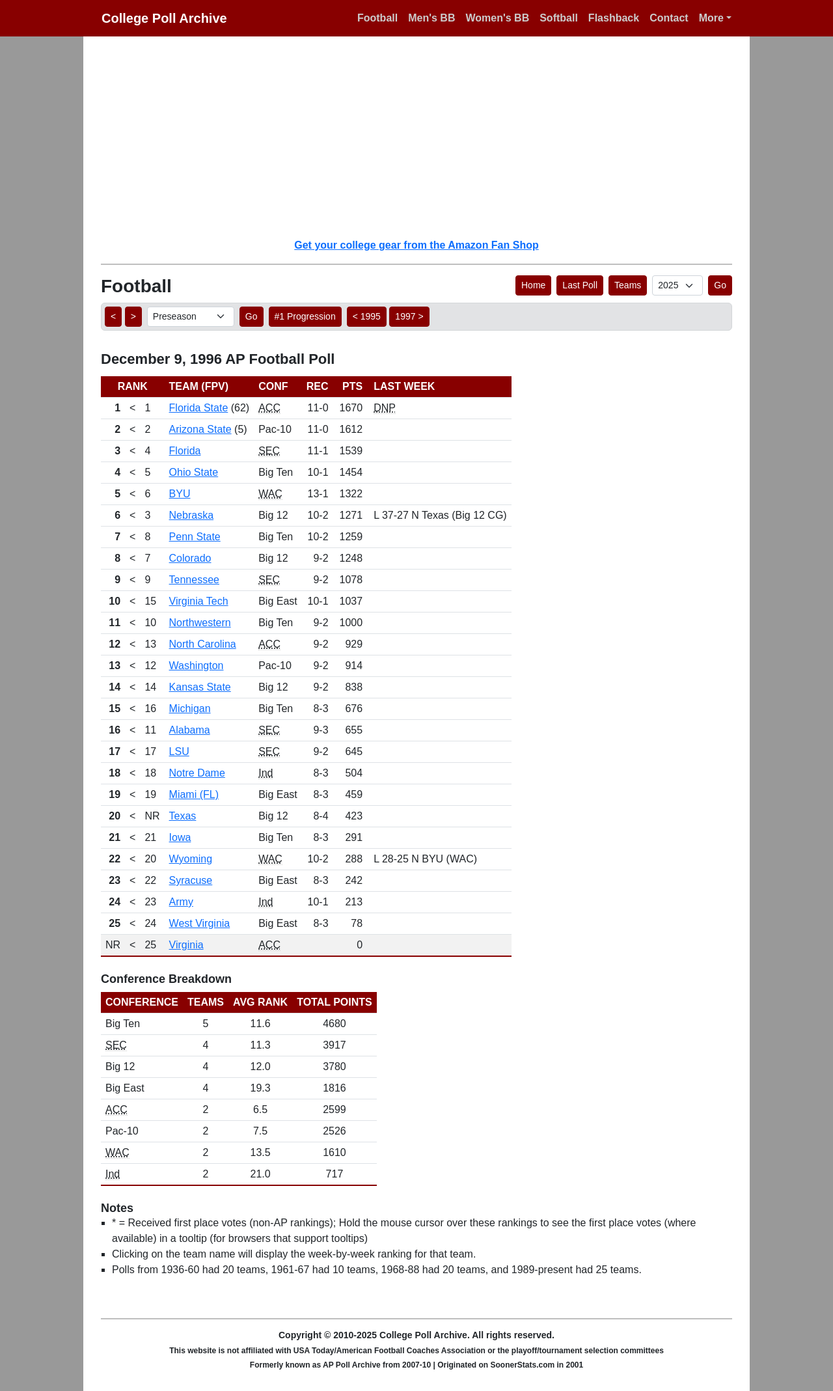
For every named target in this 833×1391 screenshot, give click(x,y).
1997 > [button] (409, 316)
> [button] (133, 316)
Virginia (186, 944)
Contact (669, 17)
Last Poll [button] (579, 285)
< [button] (113, 316)
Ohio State (194, 472)
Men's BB (431, 17)
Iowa (180, 837)
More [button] (711, 17)
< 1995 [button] (367, 316)
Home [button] (533, 285)
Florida (185, 450)
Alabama (189, 730)
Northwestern (200, 622)
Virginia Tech (198, 601)
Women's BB (497, 17)
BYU (180, 493)
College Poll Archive (164, 18)
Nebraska (191, 515)
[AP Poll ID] (677, 285)
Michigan (190, 708)
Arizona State (200, 429)
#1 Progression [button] (305, 316)
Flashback (613, 17)
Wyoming (191, 858)
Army (181, 901)
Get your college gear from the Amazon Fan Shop (416, 245)
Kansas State (200, 687)
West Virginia (199, 923)
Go (720, 285)
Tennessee (194, 579)
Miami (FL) (194, 794)
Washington (196, 665)
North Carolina (202, 644)
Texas (183, 815)
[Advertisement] (424, 137)
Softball (558, 17)
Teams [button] (627, 285)
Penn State (195, 536)
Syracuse (191, 880)
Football (377, 17)
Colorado (190, 558)
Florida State (198, 407)
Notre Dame (197, 772)
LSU (179, 751)
